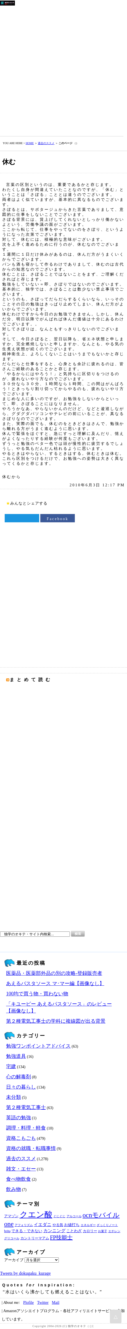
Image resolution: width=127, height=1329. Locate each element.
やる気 (57, 1225)
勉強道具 (16, 1056)
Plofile (28, 1302)
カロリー (90, 1231)
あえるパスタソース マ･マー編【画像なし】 (55, 983)
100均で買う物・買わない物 (37, 993)
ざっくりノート (107, 1225)
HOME (30, 143)
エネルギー (88, 1225)
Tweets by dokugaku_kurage (25, 1273)
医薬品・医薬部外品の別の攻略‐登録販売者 (54, 973)
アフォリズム (24, 1225)
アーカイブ (13, 1260)
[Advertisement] (63, 69)
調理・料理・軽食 (26, 1128)
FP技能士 (61, 1237)
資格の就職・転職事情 (31, 1148)
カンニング (54, 1230)
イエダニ (42, 1224)
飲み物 (13, 1189)
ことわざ (74, 1231)
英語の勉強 (18, 1117)
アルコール (74, 1216)
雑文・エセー (21, 1169)
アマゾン (11, 1216)
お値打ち (72, 1224)
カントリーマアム (34, 1238)
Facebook (57, 519)
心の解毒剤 (18, 1076)
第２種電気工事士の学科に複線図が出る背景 (55, 1021)
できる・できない (26, 1231)
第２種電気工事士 (26, 1107)
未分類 (13, 1097)
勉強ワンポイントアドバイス (38, 1046)
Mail (55, 1302)
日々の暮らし (21, 1087)
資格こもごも (21, 1138)
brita (7, 1231)
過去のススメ (46, 143)
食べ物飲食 (18, 1179)
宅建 (11, 1066)
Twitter (42, 1302)
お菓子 (102, 1231)
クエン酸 (36, 1214)
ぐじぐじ (59, 1216)
